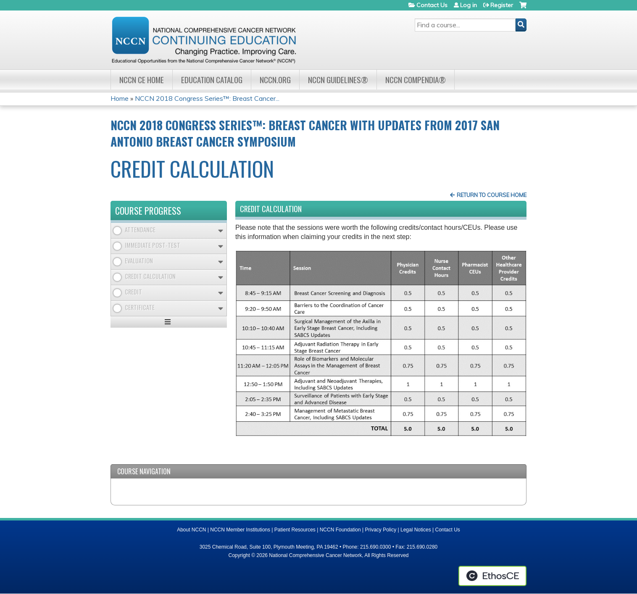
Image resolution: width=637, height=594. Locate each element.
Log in (468, 5)
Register (501, 5)
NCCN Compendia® (415, 80)
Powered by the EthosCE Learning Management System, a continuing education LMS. (492, 576)
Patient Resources (295, 530)
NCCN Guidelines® (338, 80)
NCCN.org (275, 80)
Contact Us (431, 5)
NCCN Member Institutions (240, 530)
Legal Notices (415, 530)
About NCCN (191, 530)
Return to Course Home (491, 195)
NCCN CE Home (141, 80)
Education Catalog (211, 80)
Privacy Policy (381, 530)
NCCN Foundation (340, 530)
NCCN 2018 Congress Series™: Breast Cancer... (207, 98)
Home (120, 98)
